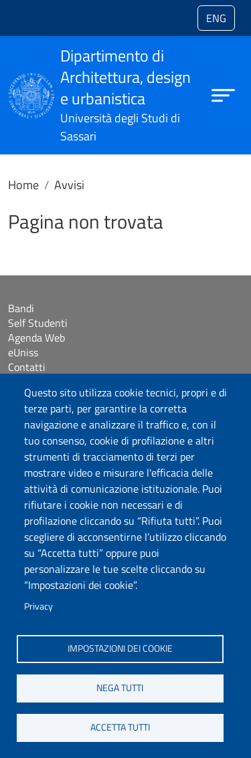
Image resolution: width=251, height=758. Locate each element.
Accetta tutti (120, 727)
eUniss (23, 352)
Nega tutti (119, 687)
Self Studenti (38, 322)
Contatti (27, 367)
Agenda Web (36, 337)
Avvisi (69, 185)
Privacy (38, 606)
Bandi (21, 308)
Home (23, 185)
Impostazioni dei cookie (120, 648)
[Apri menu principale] (223, 95)
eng (216, 18)
